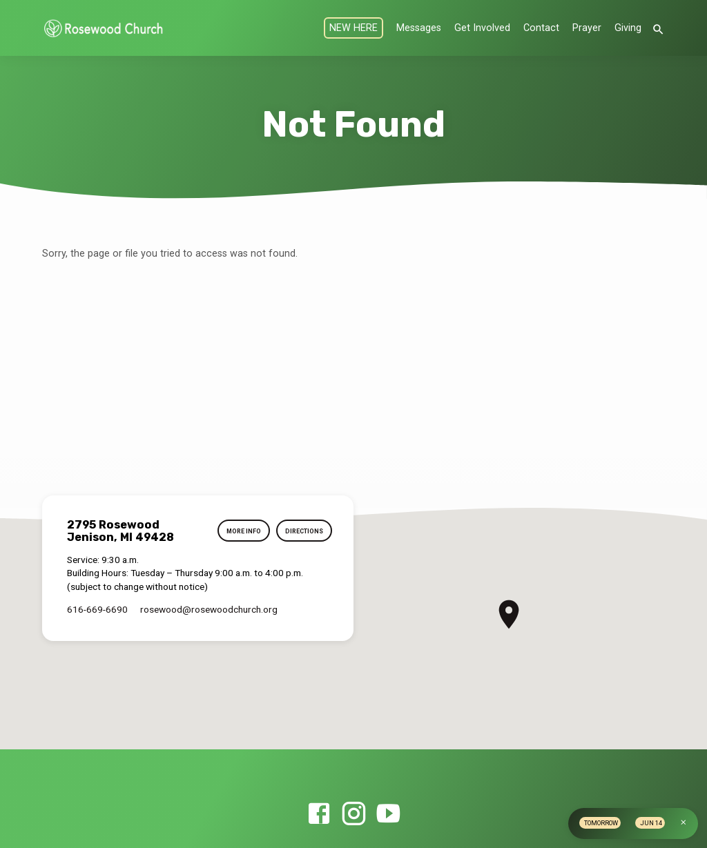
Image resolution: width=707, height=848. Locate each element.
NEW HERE (353, 28)
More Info (240, 531)
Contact (541, 28)
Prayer (586, 28)
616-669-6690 (97, 609)
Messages (418, 28)
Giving (627, 28)
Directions (303, 531)
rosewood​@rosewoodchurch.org (209, 609)
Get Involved (482, 28)
